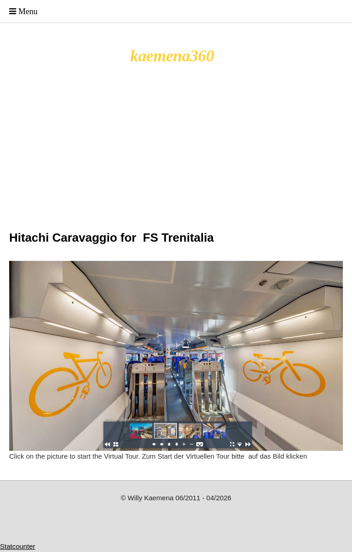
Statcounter (17, 546)
